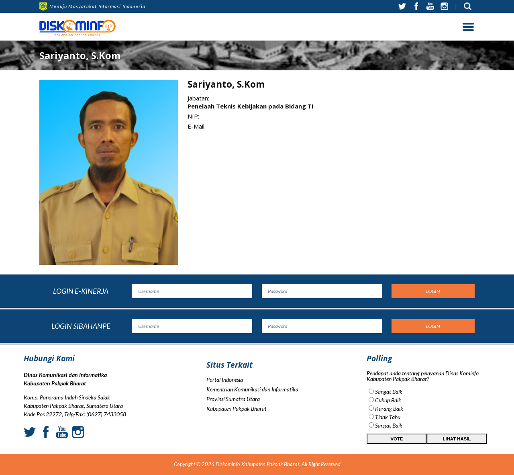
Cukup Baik (431, 400)
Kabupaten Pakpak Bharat (236, 431)
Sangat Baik (431, 391)
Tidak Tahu (430, 417)
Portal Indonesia (224, 402)
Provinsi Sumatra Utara (233, 421)
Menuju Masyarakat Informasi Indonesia (92, 6)
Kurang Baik (432, 408)
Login (433, 291)
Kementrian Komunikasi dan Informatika (252, 412)
